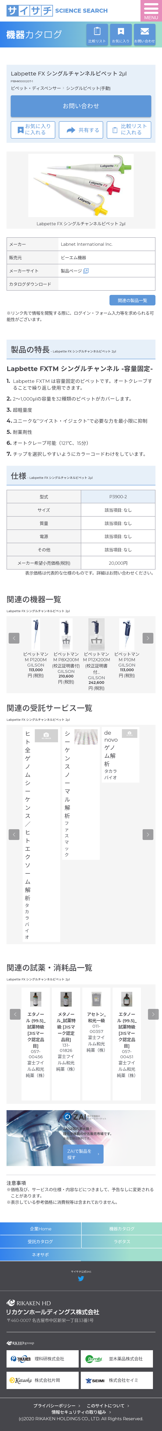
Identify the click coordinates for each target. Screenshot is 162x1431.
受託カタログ (40, 1241)
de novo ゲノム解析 (111, 748)
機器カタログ (53, 34)
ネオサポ (40, 1254)
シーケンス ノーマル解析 (67, 774)
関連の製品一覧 (132, 300)
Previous (14, 638)
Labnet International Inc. (86, 244)
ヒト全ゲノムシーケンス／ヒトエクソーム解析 (28, 816)
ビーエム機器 (73, 257)
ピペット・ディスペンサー (36, 88)
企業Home (40, 1228)
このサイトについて (105, 1405)
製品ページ (71, 271)
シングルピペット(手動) (88, 88)
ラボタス (121, 1241)
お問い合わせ (81, 106)
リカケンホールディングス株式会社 (53, 1307)
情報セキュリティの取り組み (78, 1412)
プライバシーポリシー (54, 1405)
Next (148, 638)
